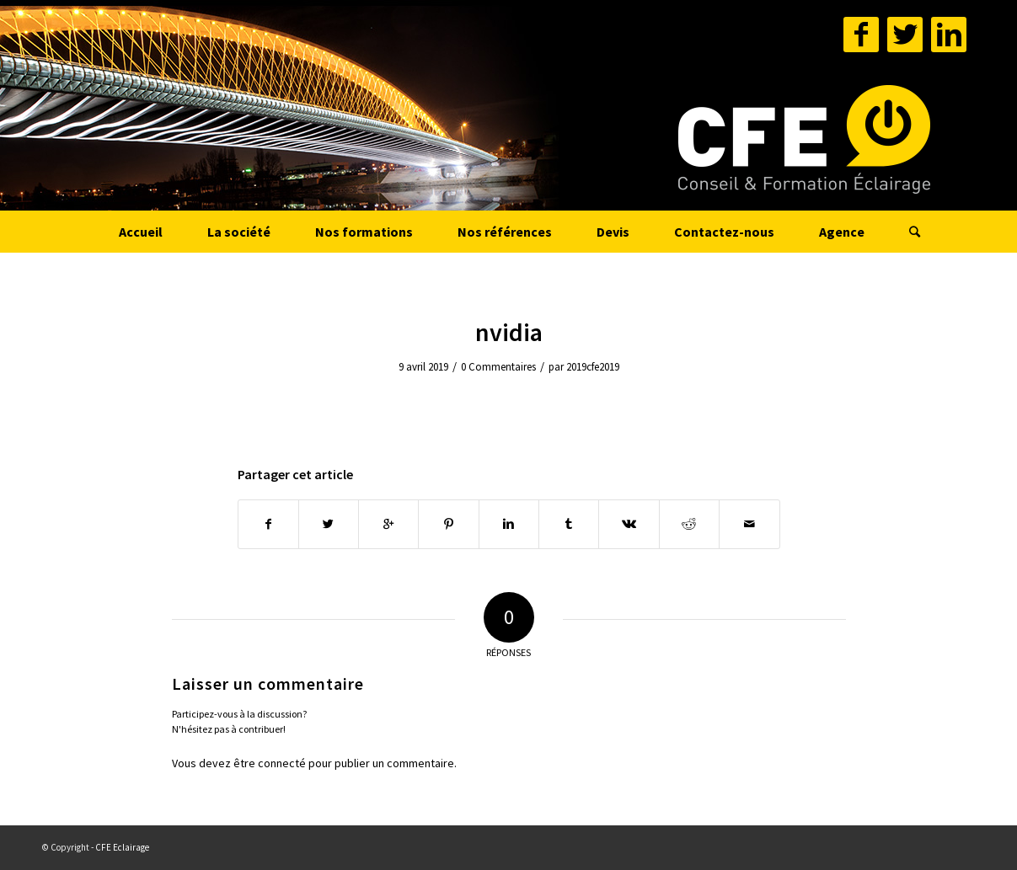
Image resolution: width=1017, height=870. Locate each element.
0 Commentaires (498, 367)
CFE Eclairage (122, 847)
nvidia (509, 332)
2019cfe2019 (592, 367)
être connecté (269, 763)
